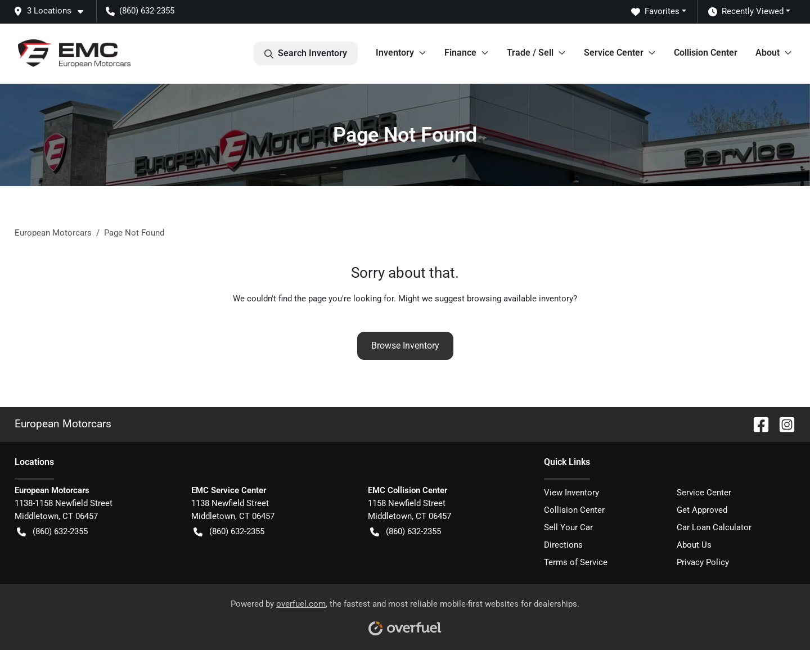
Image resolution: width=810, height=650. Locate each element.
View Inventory (571, 492)
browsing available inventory (520, 299)
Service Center (704, 492)
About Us (694, 545)
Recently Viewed (746, 11)
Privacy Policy (703, 562)
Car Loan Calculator (714, 527)
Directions (563, 545)
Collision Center (705, 52)
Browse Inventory (405, 345)
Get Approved (702, 510)
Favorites (655, 11)
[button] (53, 11)
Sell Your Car (568, 527)
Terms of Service (576, 562)
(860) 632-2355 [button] (140, 11)
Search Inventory (305, 53)
